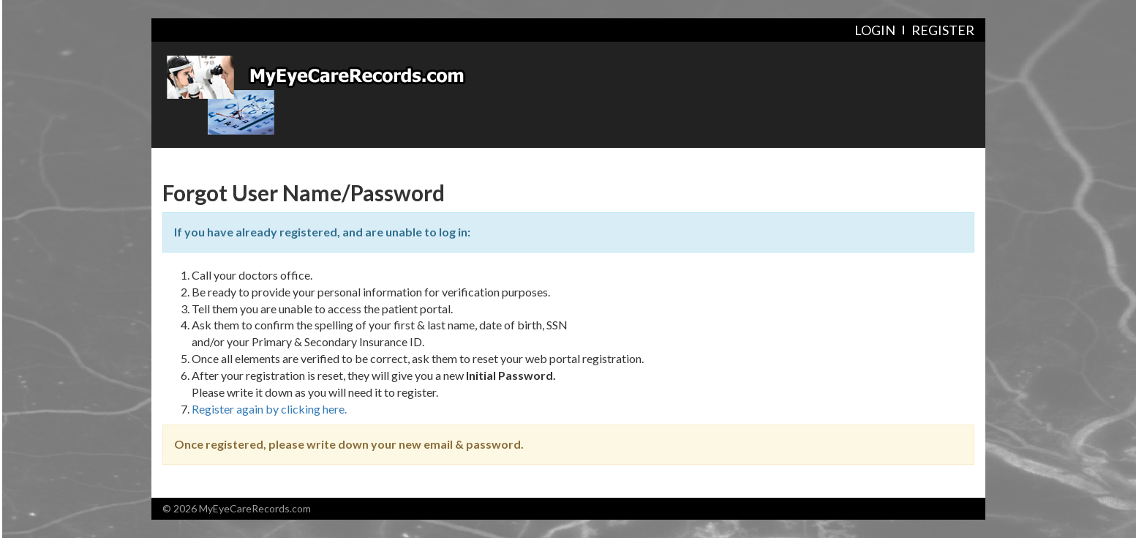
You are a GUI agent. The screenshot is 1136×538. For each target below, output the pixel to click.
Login (874, 30)
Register (942, 30)
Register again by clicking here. (269, 409)
